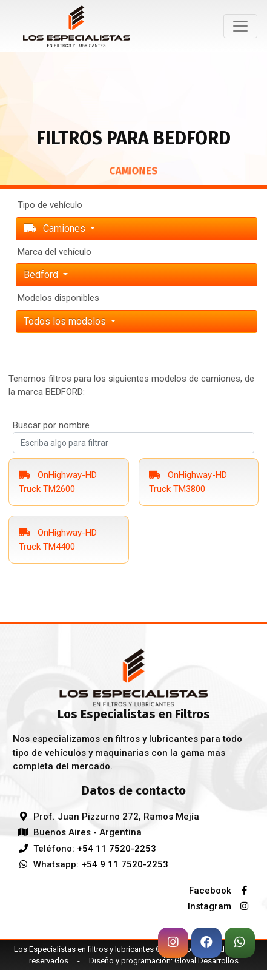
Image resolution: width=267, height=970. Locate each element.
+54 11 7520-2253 (116, 848)
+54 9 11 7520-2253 (124, 864)
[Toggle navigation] (240, 26)
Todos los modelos (66, 321)
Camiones (56, 228)
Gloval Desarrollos (206, 960)
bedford (42, 274)
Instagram (221, 906)
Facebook (221, 890)
